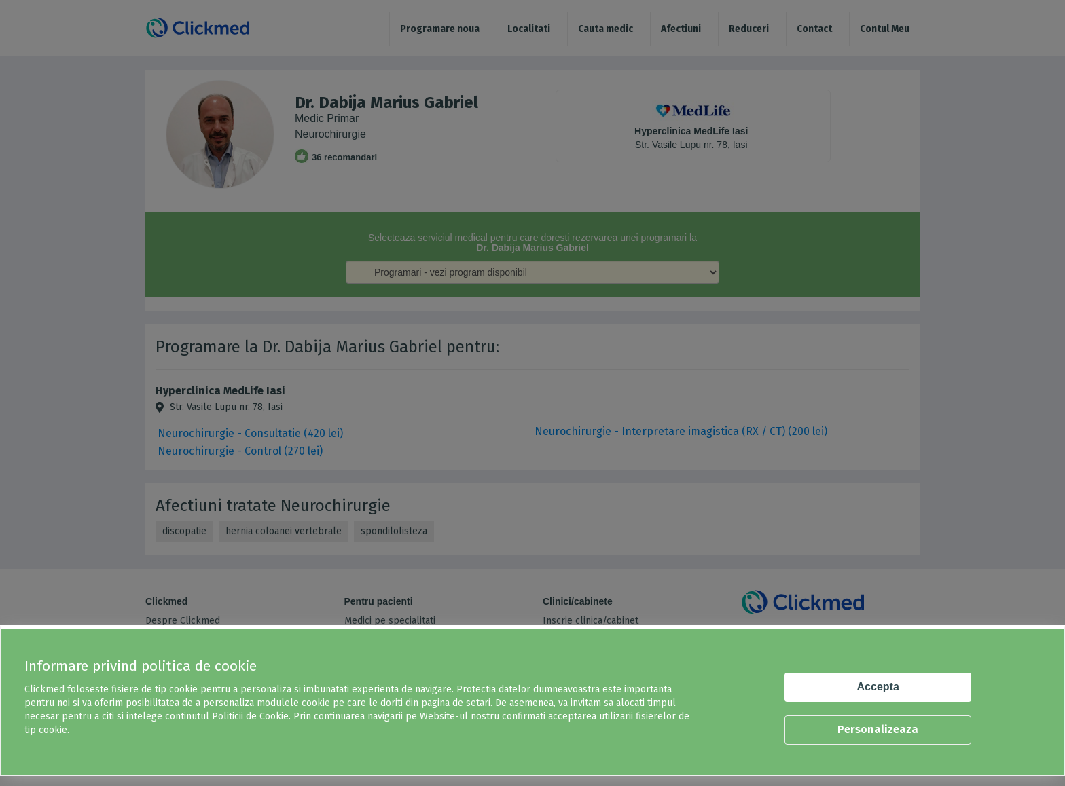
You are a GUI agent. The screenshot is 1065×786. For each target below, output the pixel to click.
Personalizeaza (877, 729)
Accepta (878, 686)
